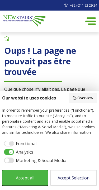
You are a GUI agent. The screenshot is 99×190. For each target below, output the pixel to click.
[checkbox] (19, 143)
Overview (82, 97)
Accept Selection (73, 178)
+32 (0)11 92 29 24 (80, 5)
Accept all (25, 178)
